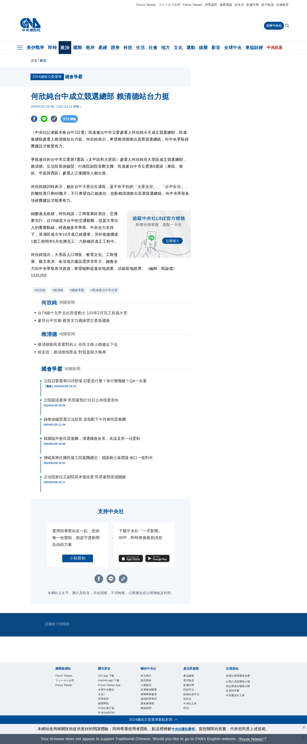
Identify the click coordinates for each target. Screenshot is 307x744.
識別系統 (148, 682)
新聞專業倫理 (152, 699)
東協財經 (254, 47)
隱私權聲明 (151, 711)
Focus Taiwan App (110, 697)
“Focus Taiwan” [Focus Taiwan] (251, 739)
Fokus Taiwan (192, 4)
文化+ (103, 711)
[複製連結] (56, 119)
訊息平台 (191, 694)
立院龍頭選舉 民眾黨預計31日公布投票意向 (81, 400)
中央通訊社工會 (238, 714)
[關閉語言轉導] (303, 738)
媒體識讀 (226, 4)
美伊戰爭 (35, 47)
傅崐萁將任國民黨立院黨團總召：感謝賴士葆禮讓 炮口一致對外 (98, 458)
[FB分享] (34, 119)
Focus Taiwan (146, 4)
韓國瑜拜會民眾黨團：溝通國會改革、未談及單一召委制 (92, 438)
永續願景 (282, 4)
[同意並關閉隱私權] (303, 728)
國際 (77, 47)
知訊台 (189, 705)
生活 (140, 47)
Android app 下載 (109, 685)
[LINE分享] (45, 119)
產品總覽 (191, 676)
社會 (153, 47)
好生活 (239, 4)
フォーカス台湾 (169, 4)
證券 (115, 47)
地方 (165, 47)
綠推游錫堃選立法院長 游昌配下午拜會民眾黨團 (85, 419)
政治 (65, 47)
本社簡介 (148, 676)
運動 (190, 47)
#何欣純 (39, 290)
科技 (127, 47)
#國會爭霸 (77, 290)
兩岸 (90, 47)
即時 (52, 47)
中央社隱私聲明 (183, 729)
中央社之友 (193, 711)
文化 (178, 47)
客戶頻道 (267, 4)
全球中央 (233, 47)
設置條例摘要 (152, 694)
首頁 (34, 60)
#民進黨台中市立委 (104, 290)
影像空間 (252, 4)
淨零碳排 (211, 4)
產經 (102, 47)
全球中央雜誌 (110, 705)
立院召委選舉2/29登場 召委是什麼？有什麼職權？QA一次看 (95, 381)
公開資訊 (148, 688)
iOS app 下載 (110, 676)
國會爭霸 (51, 369)
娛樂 (203, 47)
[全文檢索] (287, 26)
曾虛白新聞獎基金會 (238, 679)
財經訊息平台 (195, 699)
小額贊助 (77, 558)
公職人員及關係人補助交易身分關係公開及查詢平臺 (238, 696)
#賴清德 (57, 290)
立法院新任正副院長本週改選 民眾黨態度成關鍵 (85, 477)
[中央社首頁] (30, 25)
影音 (215, 47)
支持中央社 (274, 25)
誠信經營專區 (152, 705)
